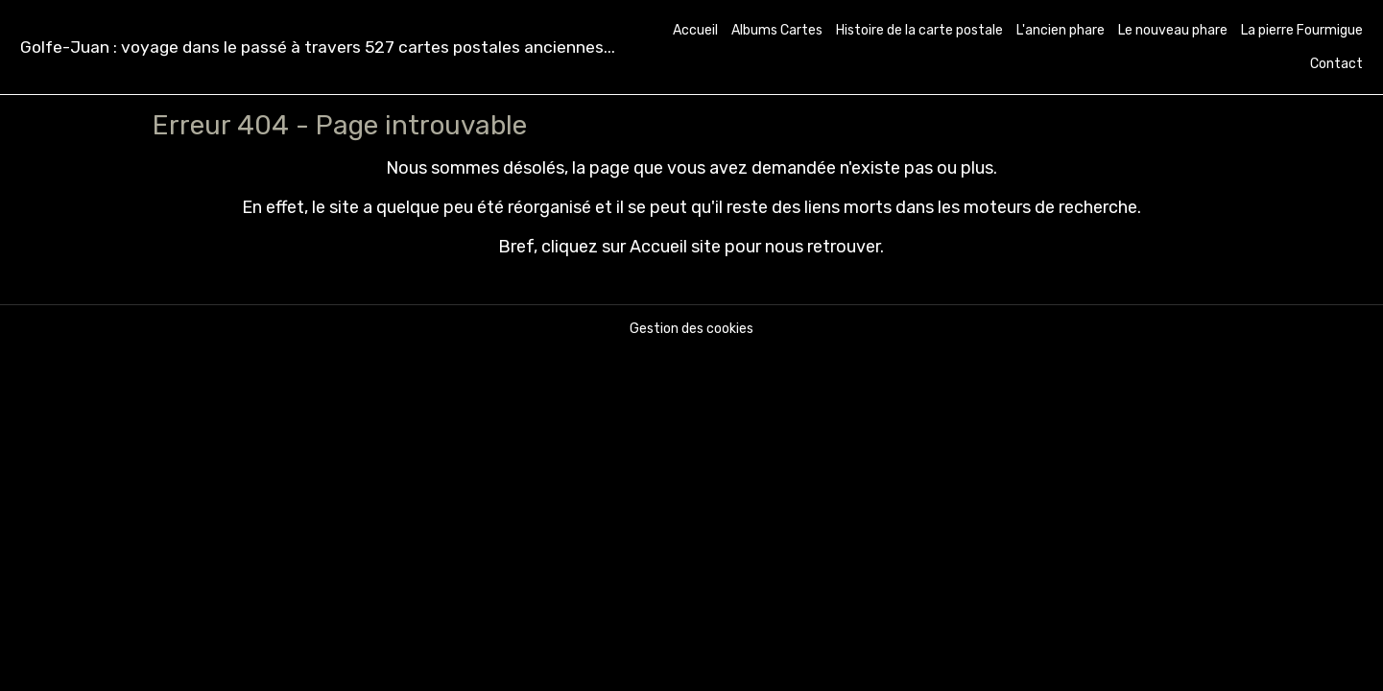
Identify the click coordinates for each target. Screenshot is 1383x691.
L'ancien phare (1060, 30)
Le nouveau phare (1173, 30)
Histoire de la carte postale (919, 30)
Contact (1336, 64)
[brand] (317, 47)
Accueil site (675, 246)
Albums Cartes (777, 30)
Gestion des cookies (691, 329)
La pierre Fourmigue (1302, 30)
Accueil (695, 30)
